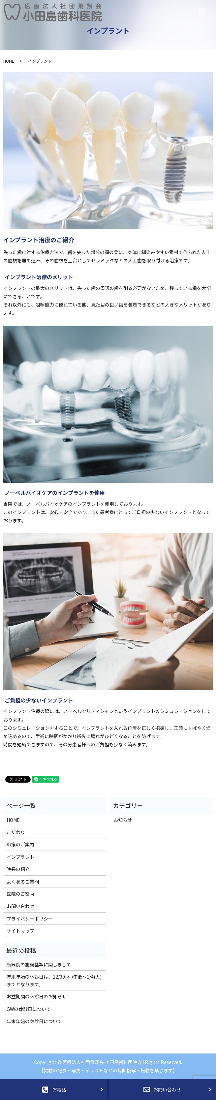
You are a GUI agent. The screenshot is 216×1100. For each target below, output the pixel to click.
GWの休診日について (29, 1009)
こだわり (16, 832)
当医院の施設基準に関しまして (39, 964)
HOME (8, 61)
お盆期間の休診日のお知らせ (37, 996)
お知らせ (122, 820)
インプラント (20, 857)
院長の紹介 (18, 869)
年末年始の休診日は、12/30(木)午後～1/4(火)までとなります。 (54, 980)
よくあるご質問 (23, 881)
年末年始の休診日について (34, 1021)
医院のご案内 (20, 893)
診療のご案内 (20, 844)
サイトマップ (20, 930)
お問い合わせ (20, 906)
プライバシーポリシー (30, 918)
